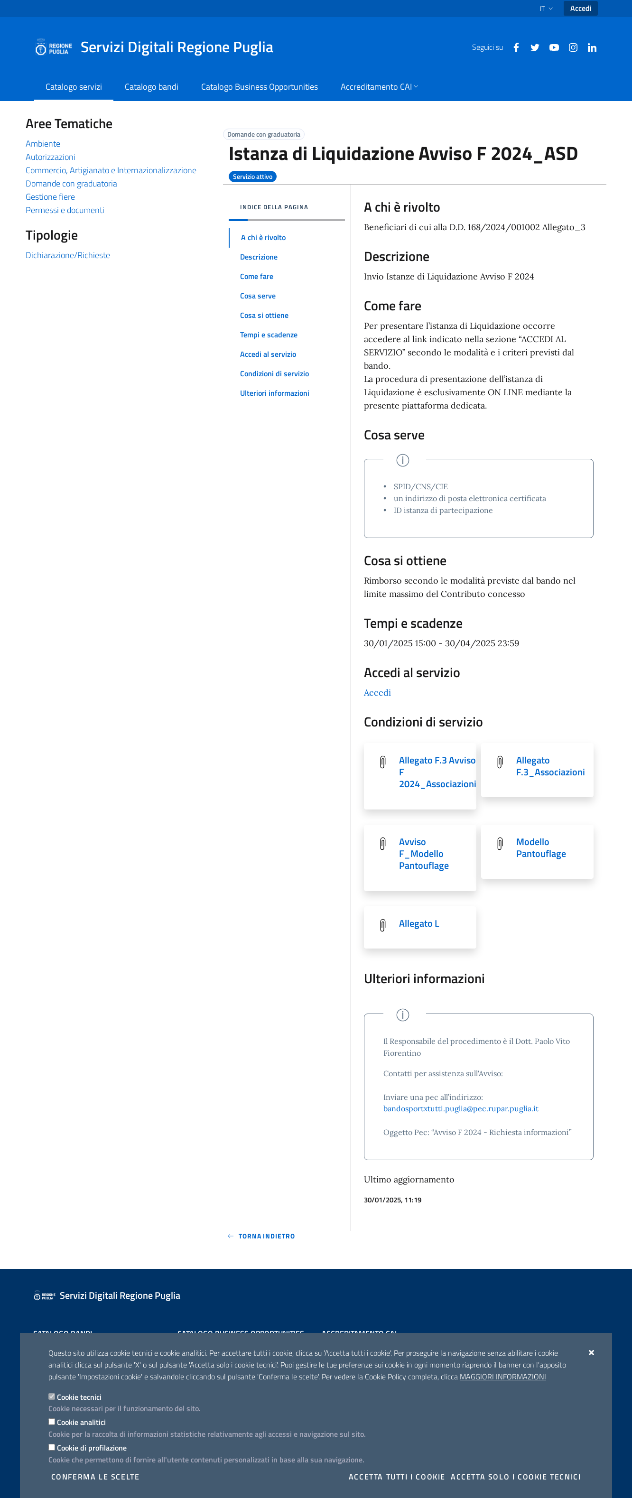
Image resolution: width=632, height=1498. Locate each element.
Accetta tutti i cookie (397, 1476)
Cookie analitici (81, 1422)
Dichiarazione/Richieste (68, 255)
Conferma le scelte (95, 1476)
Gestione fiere (50, 196)
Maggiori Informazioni (503, 1376)
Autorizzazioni (50, 156)
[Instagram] (569, 46)
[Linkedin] (588, 46)
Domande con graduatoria (71, 183)
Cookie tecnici (79, 1397)
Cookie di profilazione (92, 1447)
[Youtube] (550, 46)
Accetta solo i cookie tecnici (516, 1476)
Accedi (581, 8)
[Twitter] (531, 46)
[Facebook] (512, 46)
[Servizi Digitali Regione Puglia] (159, 47)
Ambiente (43, 143)
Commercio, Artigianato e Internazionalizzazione (111, 170)
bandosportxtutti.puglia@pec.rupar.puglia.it (461, 1111)
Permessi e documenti (65, 210)
